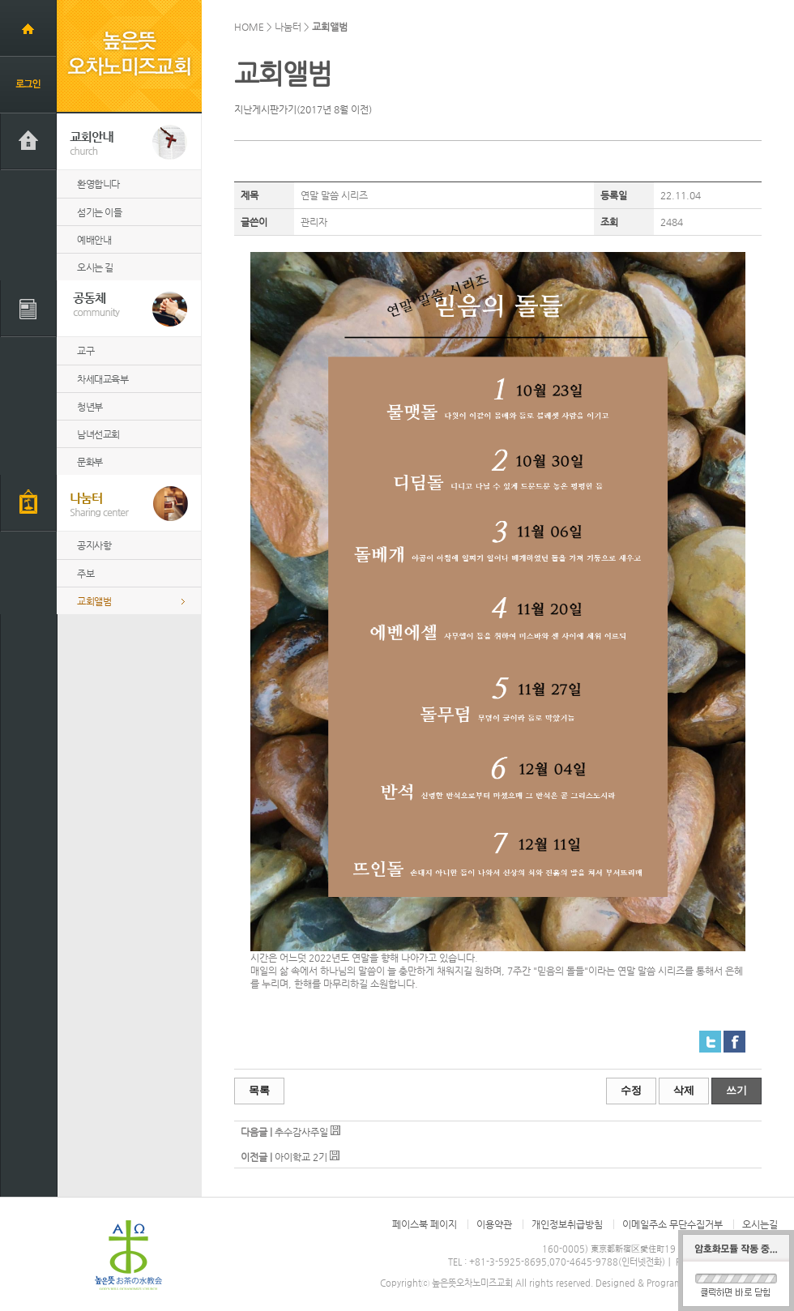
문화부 (90, 462)
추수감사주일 (301, 1132)
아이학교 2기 (301, 1157)
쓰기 (736, 1090)
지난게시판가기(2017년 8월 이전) (303, 109)
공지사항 (94, 545)
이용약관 (494, 1224)
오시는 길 (95, 267)
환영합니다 (98, 184)
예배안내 (94, 240)
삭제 (683, 1090)
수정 (631, 1090)
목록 (259, 1090)
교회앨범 (94, 601)
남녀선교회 (98, 434)
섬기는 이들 (99, 212)
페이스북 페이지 (424, 1224)
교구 (85, 351)
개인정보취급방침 (567, 1224)
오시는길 (760, 1224)
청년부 (90, 406)
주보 (85, 573)
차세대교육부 (102, 379)
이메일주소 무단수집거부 (672, 1224)
